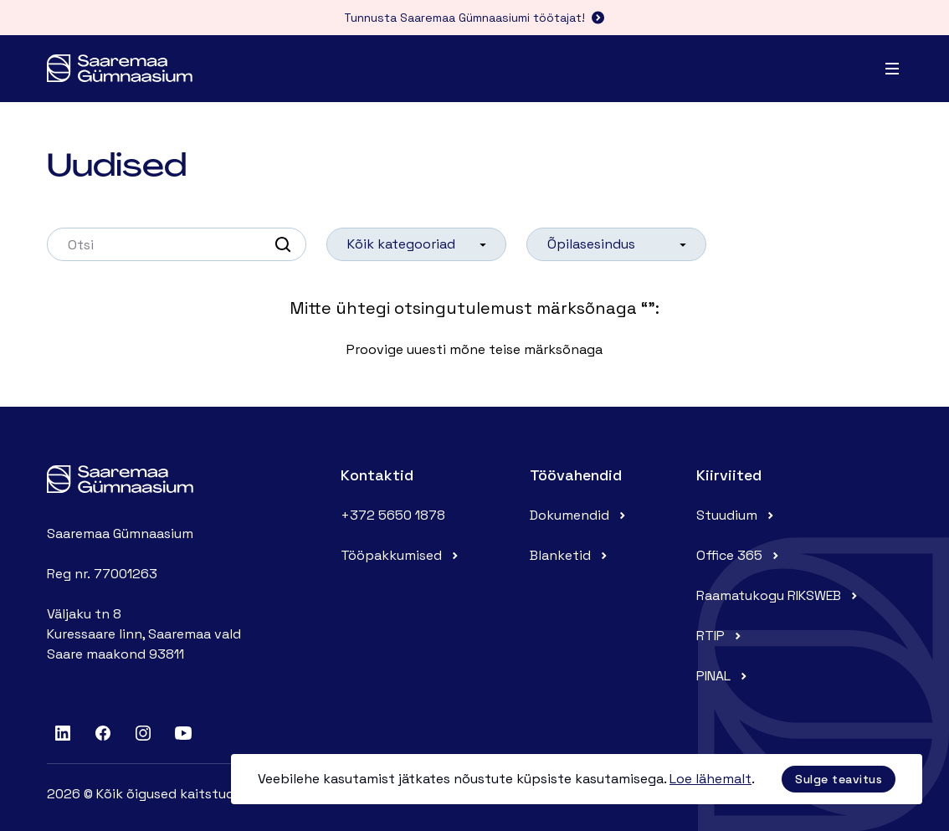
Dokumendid (579, 515)
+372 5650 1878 (393, 515)
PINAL (723, 676)
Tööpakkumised (401, 555)
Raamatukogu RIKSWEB (778, 595)
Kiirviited (729, 475)
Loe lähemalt (710, 778)
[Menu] (892, 69)
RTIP (720, 635)
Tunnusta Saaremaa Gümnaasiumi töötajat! (474, 17)
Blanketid (570, 555)
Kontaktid (377, 475)
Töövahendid (576, 475)
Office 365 (739, 555)
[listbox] (416, 244)
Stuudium (736, 515)
